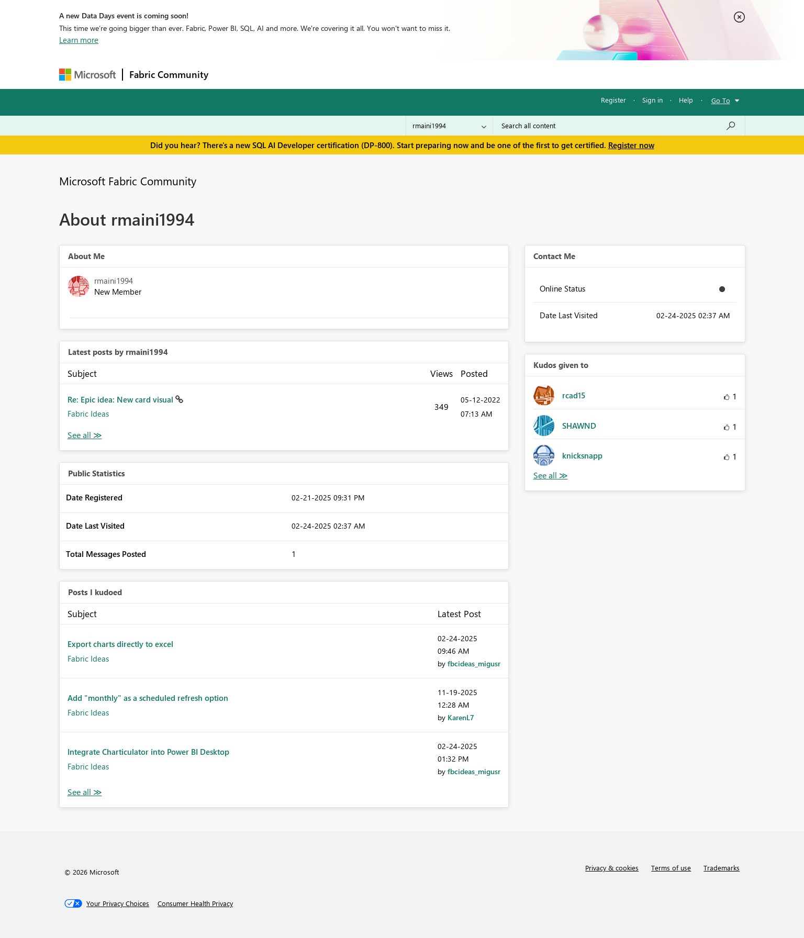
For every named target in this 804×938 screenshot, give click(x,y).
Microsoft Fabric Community (127, 180)
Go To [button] (720, 100)
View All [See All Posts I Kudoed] (85, 792)
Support (499, 74)
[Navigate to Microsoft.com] (87, 75)
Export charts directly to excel (120, 644)
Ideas (321, 74)
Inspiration (278, 74)
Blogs (414, 74)
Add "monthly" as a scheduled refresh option (148, 698)
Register (613, 99)
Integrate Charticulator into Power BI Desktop (148, 751)
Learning (455, 74)
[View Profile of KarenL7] (461, 717)
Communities (367, 74)
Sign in (652, 99)
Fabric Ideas (88, 413)
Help (686, 99)
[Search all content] (619, 126)
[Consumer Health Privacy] (195, 903)
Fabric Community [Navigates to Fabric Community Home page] (168, 74)
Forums (232, 74)
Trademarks (722, 867)
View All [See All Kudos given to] (550, 476)
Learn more (78, 40)
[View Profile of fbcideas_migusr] (474, 663)
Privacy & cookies (612, 867)
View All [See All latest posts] (85, 435)
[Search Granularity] (449, 126)
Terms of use (671, 867)
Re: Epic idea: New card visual (121, 399)
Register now (631, 145)
